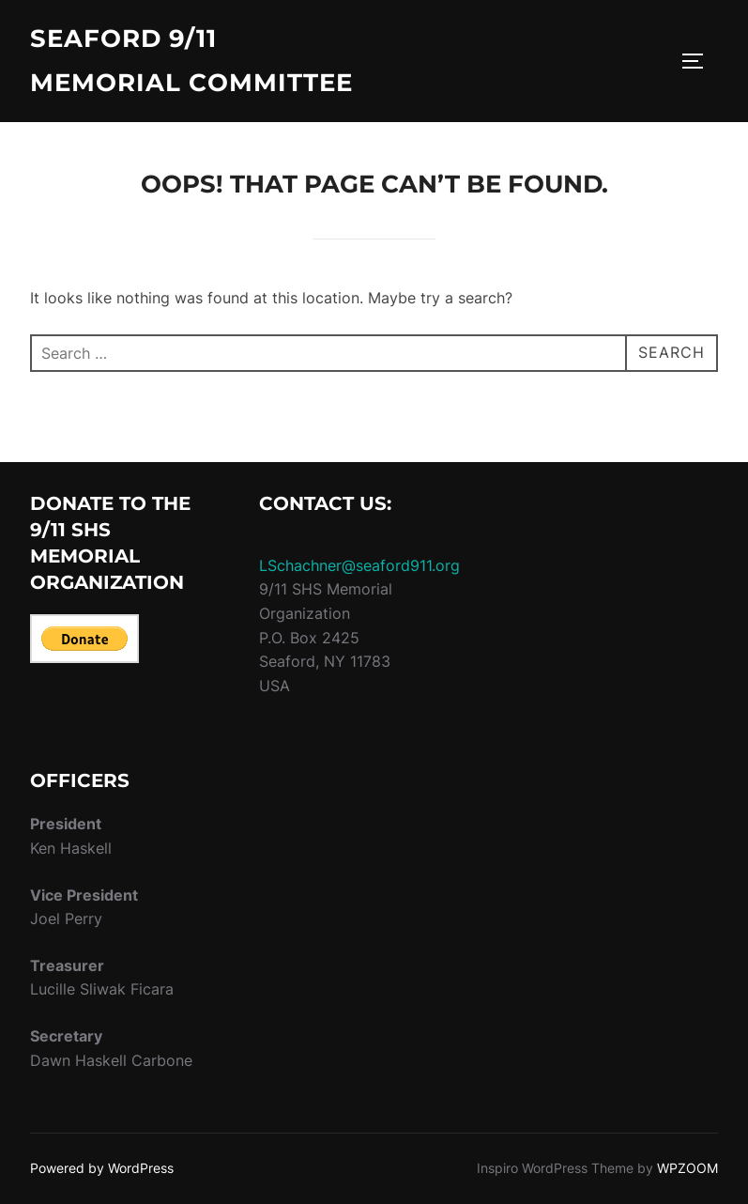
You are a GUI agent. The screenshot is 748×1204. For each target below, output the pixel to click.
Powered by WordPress (102, 1168)
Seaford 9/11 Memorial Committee (191, 60)
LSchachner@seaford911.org (359, 565)
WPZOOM (687, 1168)
